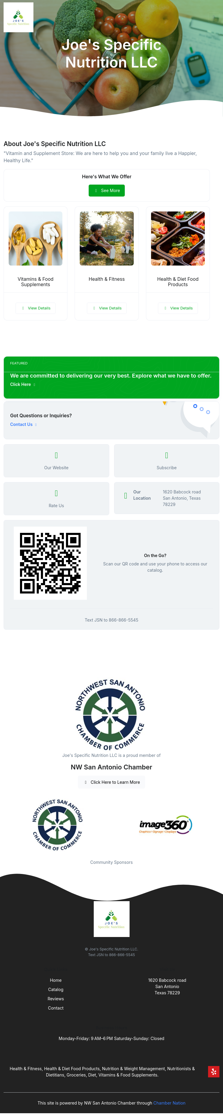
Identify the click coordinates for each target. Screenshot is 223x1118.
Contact (56, 1007)
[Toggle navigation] (213, 17)
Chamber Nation (169, 1102)
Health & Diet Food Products (178, 282)
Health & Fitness (107, 279)
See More (106, 190)
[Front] (20, 17)
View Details (35, 308)
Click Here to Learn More (111, 782)
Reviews (55, 998)
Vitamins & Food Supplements (35, 282)
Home (55, 980)
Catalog (55, 989)
